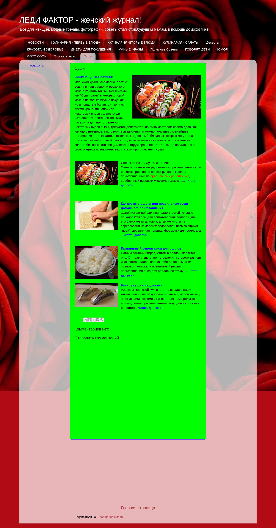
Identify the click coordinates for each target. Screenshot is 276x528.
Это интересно (65, 56)
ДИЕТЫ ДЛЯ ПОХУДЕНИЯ (91, 49)
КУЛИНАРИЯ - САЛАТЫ (181, 42)
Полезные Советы (163, 49)
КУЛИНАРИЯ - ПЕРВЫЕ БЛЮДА (75, 42)
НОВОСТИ (36, 42)
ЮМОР (222, 49)
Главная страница (138, 508)
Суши (88, 56)
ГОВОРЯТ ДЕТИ (197, 49)
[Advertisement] (138, 472)
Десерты (212, 42)
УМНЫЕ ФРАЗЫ (131, 49)
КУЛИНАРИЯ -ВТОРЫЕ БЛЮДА (131, 42)
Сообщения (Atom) (110, 517)
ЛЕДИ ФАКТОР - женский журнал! (80, 20)
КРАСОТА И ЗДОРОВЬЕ (45, 49)
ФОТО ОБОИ (37, 56)
